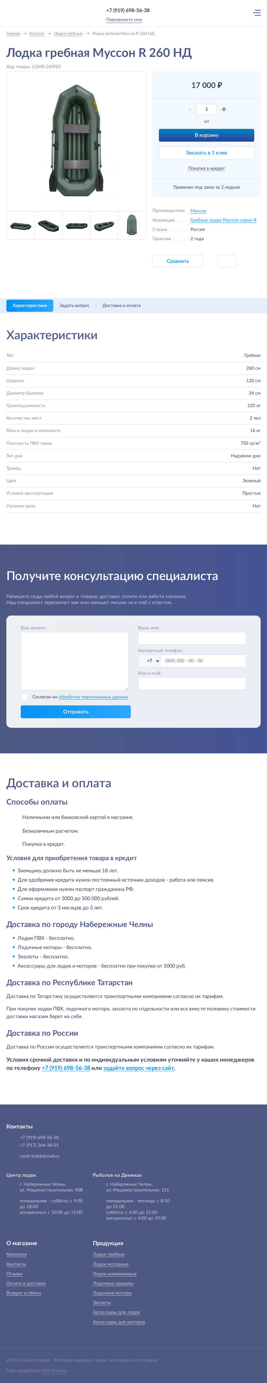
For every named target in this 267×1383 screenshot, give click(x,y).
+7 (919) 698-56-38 (128, 10)
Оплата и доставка (26, 1283)
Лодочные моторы (112, 1293)
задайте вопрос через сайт (138, 1068)
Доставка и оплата (121, 305)
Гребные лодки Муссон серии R (223, 220)
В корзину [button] (207, 135)
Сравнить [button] (178, 261)
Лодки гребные (109, 1254)
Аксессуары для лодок (116, 1312)
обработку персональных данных (93, 697)
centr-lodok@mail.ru (39, 1156)
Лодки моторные (111, 1264)
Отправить (76, 711)
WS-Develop (55, 1371)
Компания (16, 1254)
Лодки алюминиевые (115, 1274)
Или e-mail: (149, 673)
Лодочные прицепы (113, 1283)
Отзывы (14, 1274)
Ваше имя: (149, 628)
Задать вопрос (75, 305)
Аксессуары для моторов (119, 1322)
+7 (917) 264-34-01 (39, 1145)
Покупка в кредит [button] (206, 168)
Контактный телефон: (160, 650)
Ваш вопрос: (34, 628)
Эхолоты (102, 1302)
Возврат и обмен (23, 1293)
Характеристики (30, 305)
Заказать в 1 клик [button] (206, 152)
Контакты (16, 1264)
